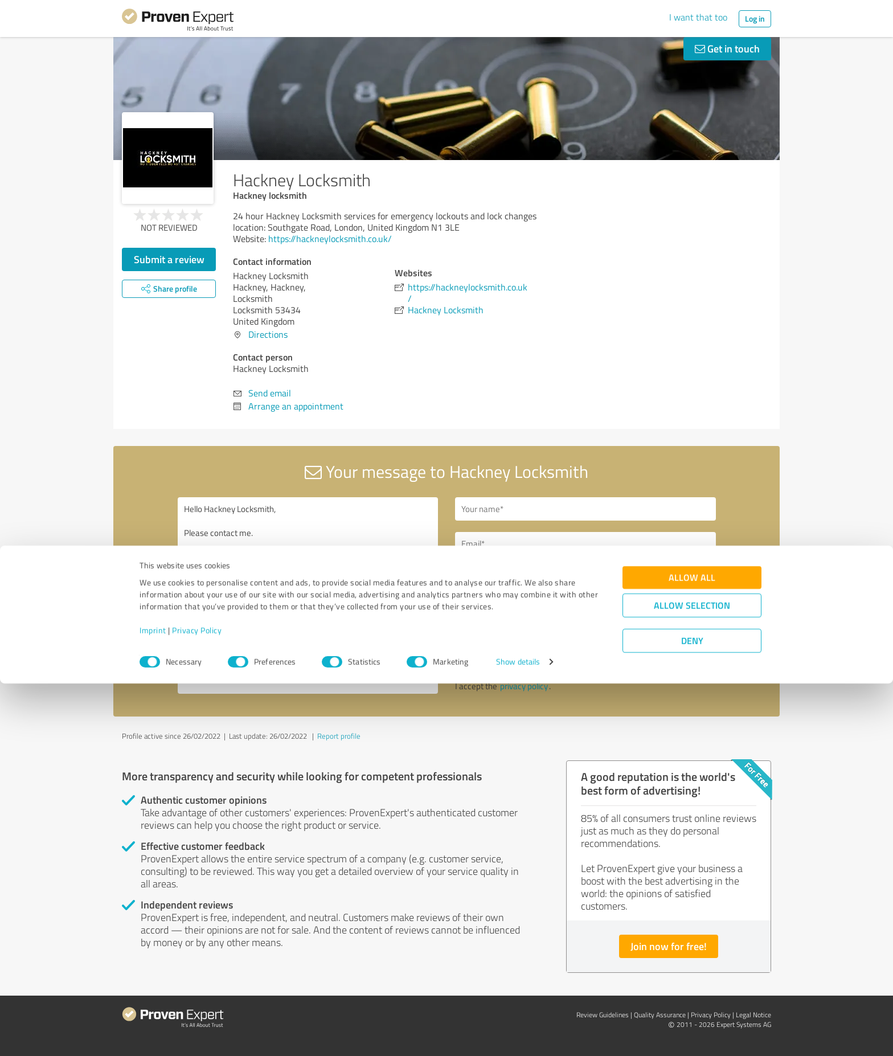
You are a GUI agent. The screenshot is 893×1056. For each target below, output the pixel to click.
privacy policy (524, 686)
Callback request (504, 577)
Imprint (153, 1002)
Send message (516, 655)
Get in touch (727, 48)
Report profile (339, 736)
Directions (268, 334)
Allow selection (692, 978)
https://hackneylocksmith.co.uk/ (330, 238)
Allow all (692, 950)
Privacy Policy (197, 1002)
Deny (692, 1013)
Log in (755, 18)
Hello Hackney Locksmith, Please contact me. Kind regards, (308, 595)
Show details (518, 1034)
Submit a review (169, 259)
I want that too (698, 17)
